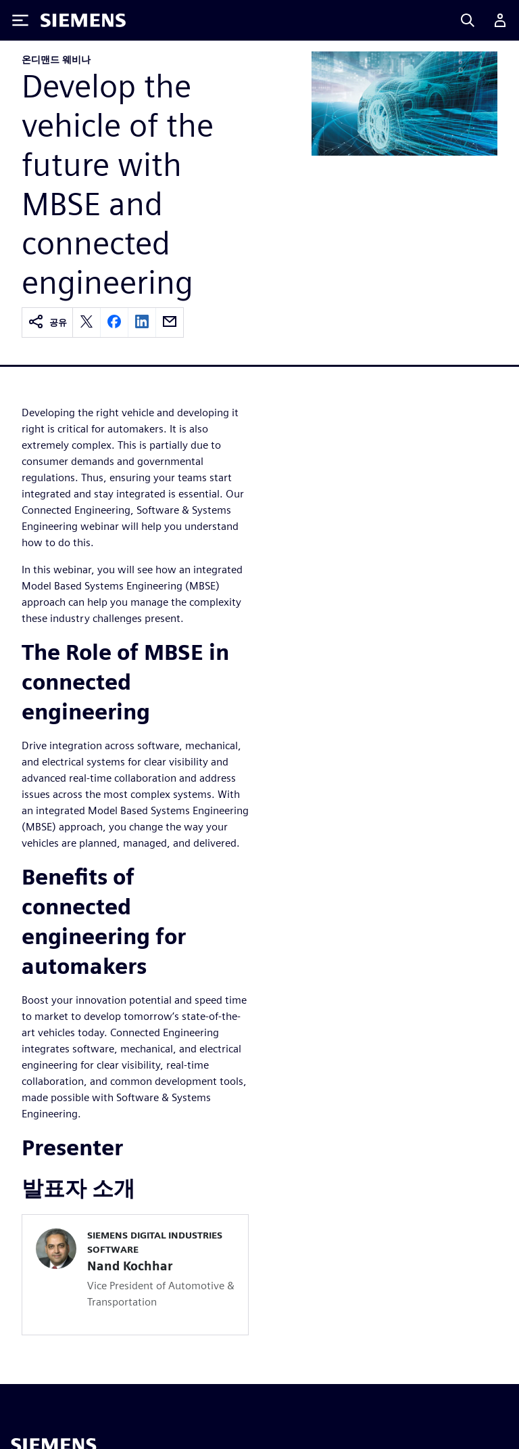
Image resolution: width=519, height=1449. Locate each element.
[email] (169, 322)
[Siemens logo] (83, 20)
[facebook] (114, 322)
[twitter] (86, 322)
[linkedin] (141, 322)
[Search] (467, 20)
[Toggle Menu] (20, 20)
